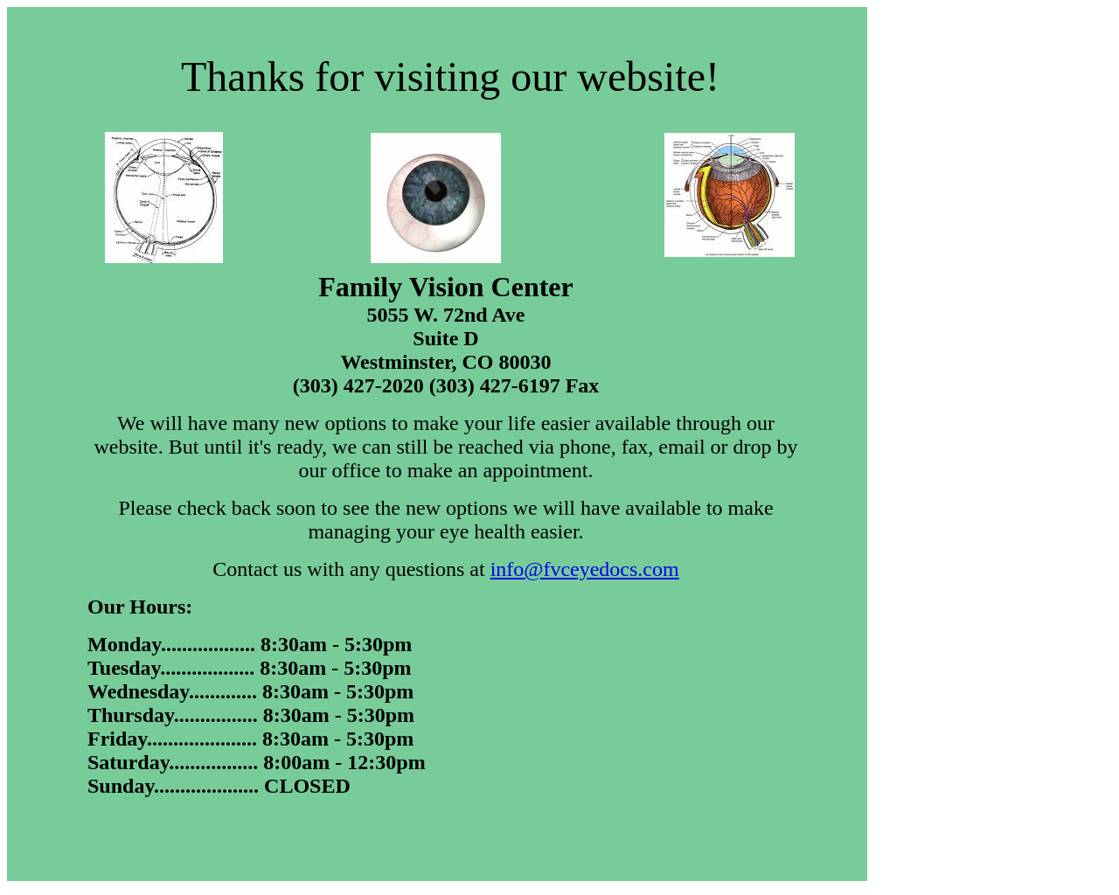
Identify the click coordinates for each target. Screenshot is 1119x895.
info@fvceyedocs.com (584, 569)
